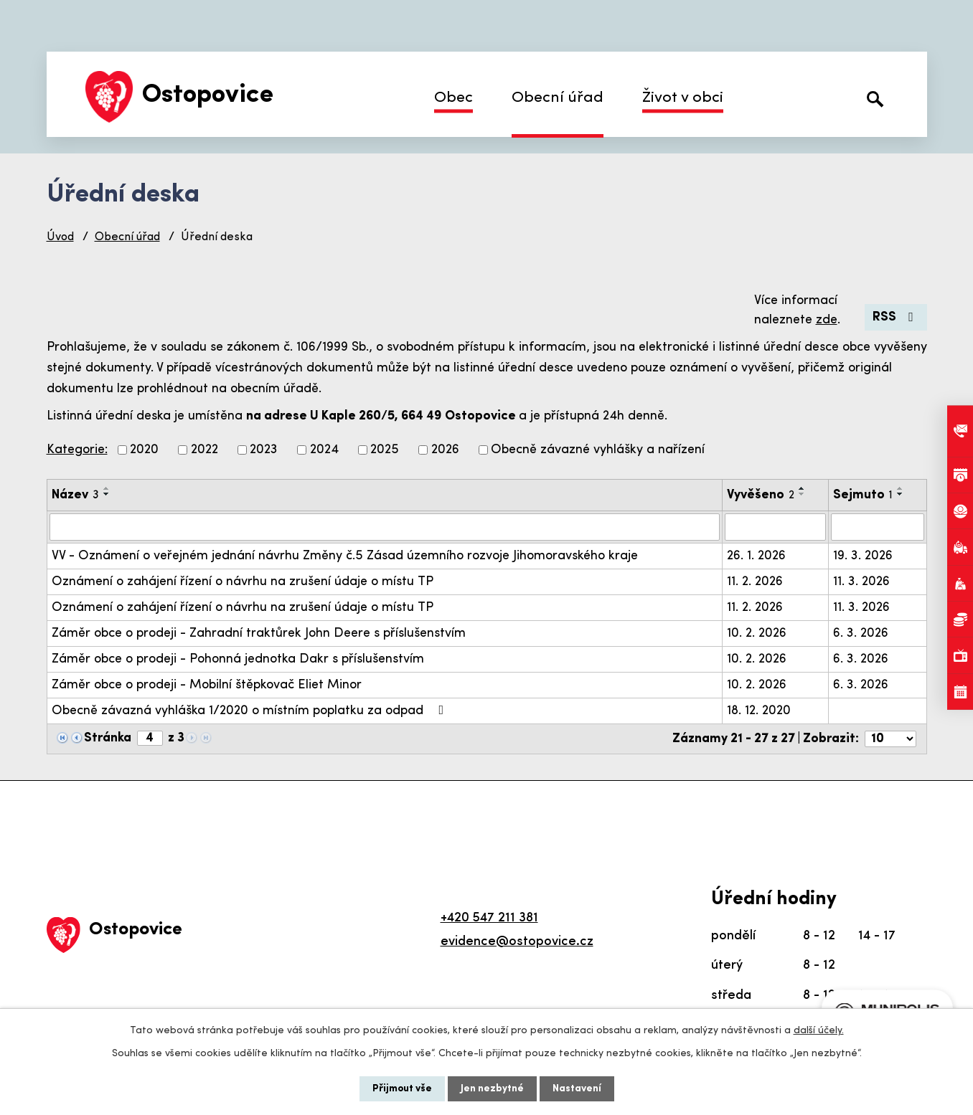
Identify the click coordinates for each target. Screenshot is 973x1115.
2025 (384, 450)
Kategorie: (77, 450)
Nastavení (577, 1088)
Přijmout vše (402, 1088)
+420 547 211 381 (489, 918)
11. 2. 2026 (755, 582)
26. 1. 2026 (756, 556)
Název (75, 495)
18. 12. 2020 (759, 711)
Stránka (107, 738)
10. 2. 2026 (756, 633)
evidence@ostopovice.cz (517, 942)
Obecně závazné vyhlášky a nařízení (598, 450)
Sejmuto (863, 495)
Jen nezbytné (492, 1088)
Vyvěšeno (760, 495)
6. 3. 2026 (860, 633)
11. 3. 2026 (861, 582)
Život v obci (682, 97)
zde (826, 320)
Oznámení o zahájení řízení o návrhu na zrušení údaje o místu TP (242, 582)
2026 (445, 450)
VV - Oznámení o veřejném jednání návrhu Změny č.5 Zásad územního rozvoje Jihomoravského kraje (345, 556)
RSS (896, 317)
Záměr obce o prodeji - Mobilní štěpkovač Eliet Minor (207, 685)
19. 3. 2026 (863, 556)
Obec (453, 97)
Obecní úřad (557, 97)
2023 (264, 450)
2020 (144, 450)
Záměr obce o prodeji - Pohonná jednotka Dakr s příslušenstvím (238, 659)
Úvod (60, 237)
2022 (204, 450)
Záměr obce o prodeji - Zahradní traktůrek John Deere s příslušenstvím (259, 633)
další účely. (819, 1030)
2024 (324, 450)
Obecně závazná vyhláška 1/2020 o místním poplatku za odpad (251, 710)
